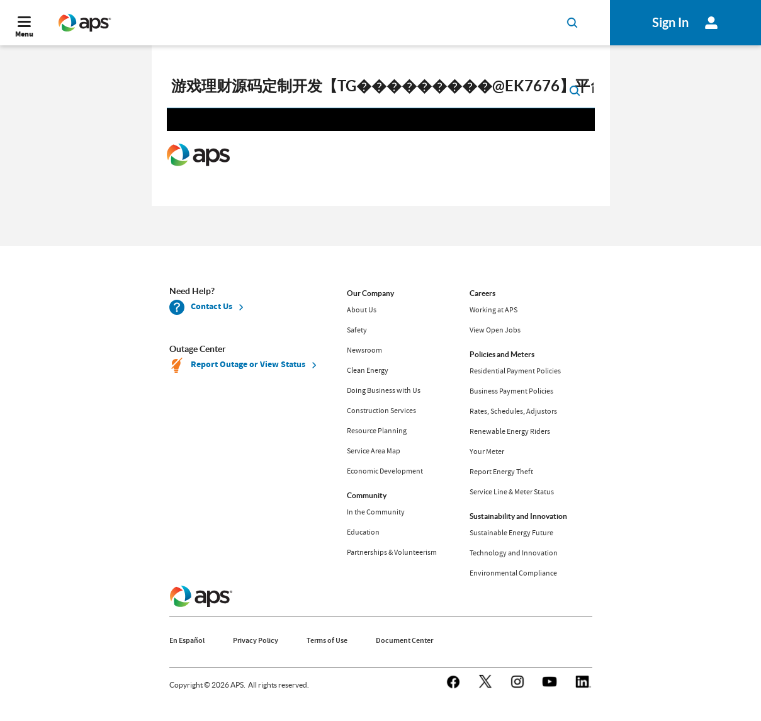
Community (366, 495)
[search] (381, 89)
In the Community (376, 512)
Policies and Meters (502, 354)
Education (363, 532)
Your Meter (487, 451)
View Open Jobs (495, 330)
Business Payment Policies (511, 391)
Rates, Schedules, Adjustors (513, 411)
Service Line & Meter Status (512, 492)
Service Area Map (373, 451)
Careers (482, 293)
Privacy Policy (255, 640)
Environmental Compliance (513, 573)
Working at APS (493, 310)
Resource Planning (377, 431)
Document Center (404, 640)
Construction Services (381, 411)
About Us (361, 310)
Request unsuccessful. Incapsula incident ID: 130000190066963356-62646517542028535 (381, 155)
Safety (357, 330)
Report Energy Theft (501, 472)
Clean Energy (367, 370)
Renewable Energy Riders (510, 431)
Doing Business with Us (383, 390)
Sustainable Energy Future (511, 533)
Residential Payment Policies (515, 371)
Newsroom (364, 350)
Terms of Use (327, 640)
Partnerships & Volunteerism (392, 552)
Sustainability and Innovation (518, 516)
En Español (187, 640)
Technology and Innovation (514, 553)
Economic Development (385, 471)
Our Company (370, 293)
